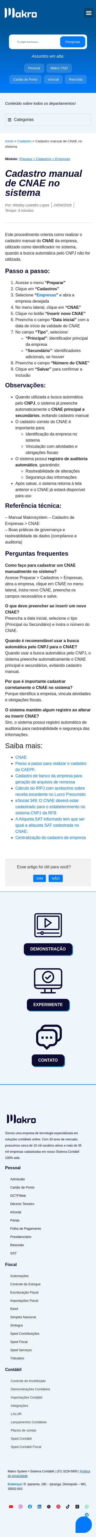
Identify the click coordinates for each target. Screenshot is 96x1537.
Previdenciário (20, 1237)
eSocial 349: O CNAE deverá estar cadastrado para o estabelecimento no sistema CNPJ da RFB (50, 806)
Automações (19, 1276)
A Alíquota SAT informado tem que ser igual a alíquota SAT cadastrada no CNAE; (50, 825)
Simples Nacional (23, 1317)
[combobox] (35, 42)
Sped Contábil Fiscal (26, 1447)
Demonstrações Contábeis (30, 1389)
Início (9, 141)
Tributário (17, 1358)
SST (13, 1253)
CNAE (21, 757)
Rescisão (75, 79)
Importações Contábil (26, 1397)
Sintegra (16, 1325)
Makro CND (59, 68)
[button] (88, 13)
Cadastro (24, 141)
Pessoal (34, 68)
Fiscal (11, 1264)
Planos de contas (23, 1430)
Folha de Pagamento (25, 1228)
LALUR (16, 1414)
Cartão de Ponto (25, 79)
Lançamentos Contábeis (29, 1422)
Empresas (46, 295)
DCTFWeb (18, 1196)
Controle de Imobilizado (28, 1381)
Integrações (19, 1406)
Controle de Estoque (25, 1284)
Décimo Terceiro (22, 1204)
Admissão (17, 1179)
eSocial (53, 79)
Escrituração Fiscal (24, 1292)
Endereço (15, 1484)
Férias (14, 1220)
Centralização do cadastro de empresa (50, 837)
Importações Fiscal (24, 1301)
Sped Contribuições (24, 1333)
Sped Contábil (21, 1438)
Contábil (13, 1369)
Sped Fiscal (19, 1342)
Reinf (14, 1309)
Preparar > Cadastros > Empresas (44, 159)
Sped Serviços (21, 1350)
